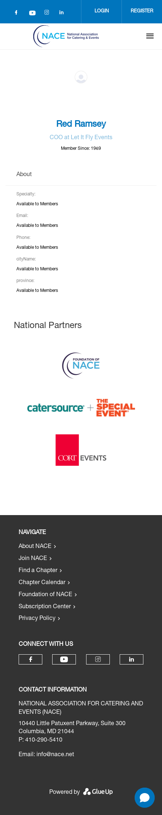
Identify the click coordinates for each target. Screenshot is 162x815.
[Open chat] (145, 798)
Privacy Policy (37, 619)
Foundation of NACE (45, 595)
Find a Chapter (38, 571)
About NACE (35, 547)
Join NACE (33, 559)
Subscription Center (45, 607)
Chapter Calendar (42, 583)
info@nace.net (55, 755)
